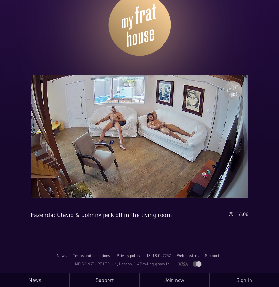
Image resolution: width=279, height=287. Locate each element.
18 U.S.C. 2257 (159, 255)
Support (212, 255)
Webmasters (188, 255)
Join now (174, 280)
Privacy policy (128, 255)
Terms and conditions (91, 255)
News (61, 255)
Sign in (244, 280)
